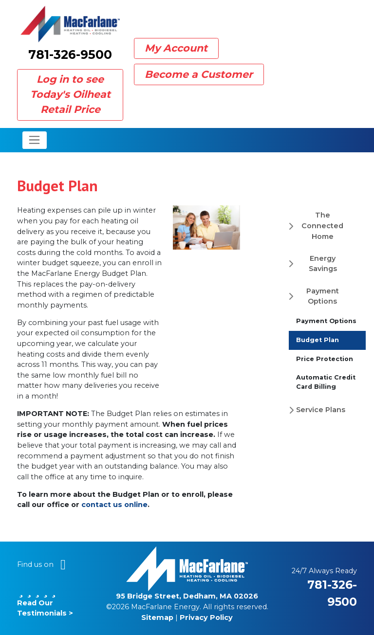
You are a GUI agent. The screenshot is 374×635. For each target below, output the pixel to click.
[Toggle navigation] (34, 140)
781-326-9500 (70, 54)
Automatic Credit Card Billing (325, 382)
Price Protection (324, 359)
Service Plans (320, 409)
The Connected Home (322, 225)
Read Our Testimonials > (45, 602)
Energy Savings (323, 263)
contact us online (114, 504)
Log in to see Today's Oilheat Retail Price (70, 94)
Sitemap (157, 617)
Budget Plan (317, 340)
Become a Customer (199, 74)
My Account (176, 48)
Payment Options (322, 296)
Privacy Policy (206, 617)
